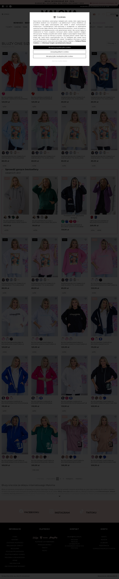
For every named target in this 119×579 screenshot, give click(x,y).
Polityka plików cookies (59, 61)
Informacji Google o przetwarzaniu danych (56, 43)
